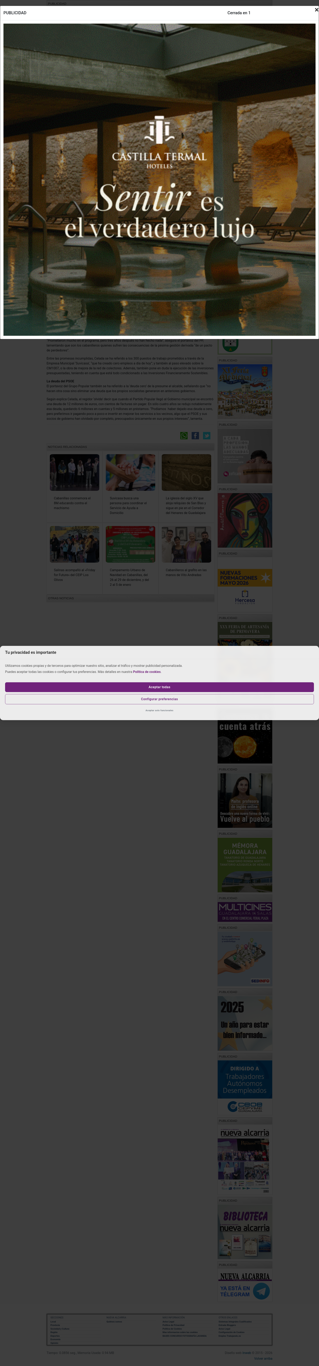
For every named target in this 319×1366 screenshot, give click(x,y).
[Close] (317, 10)
